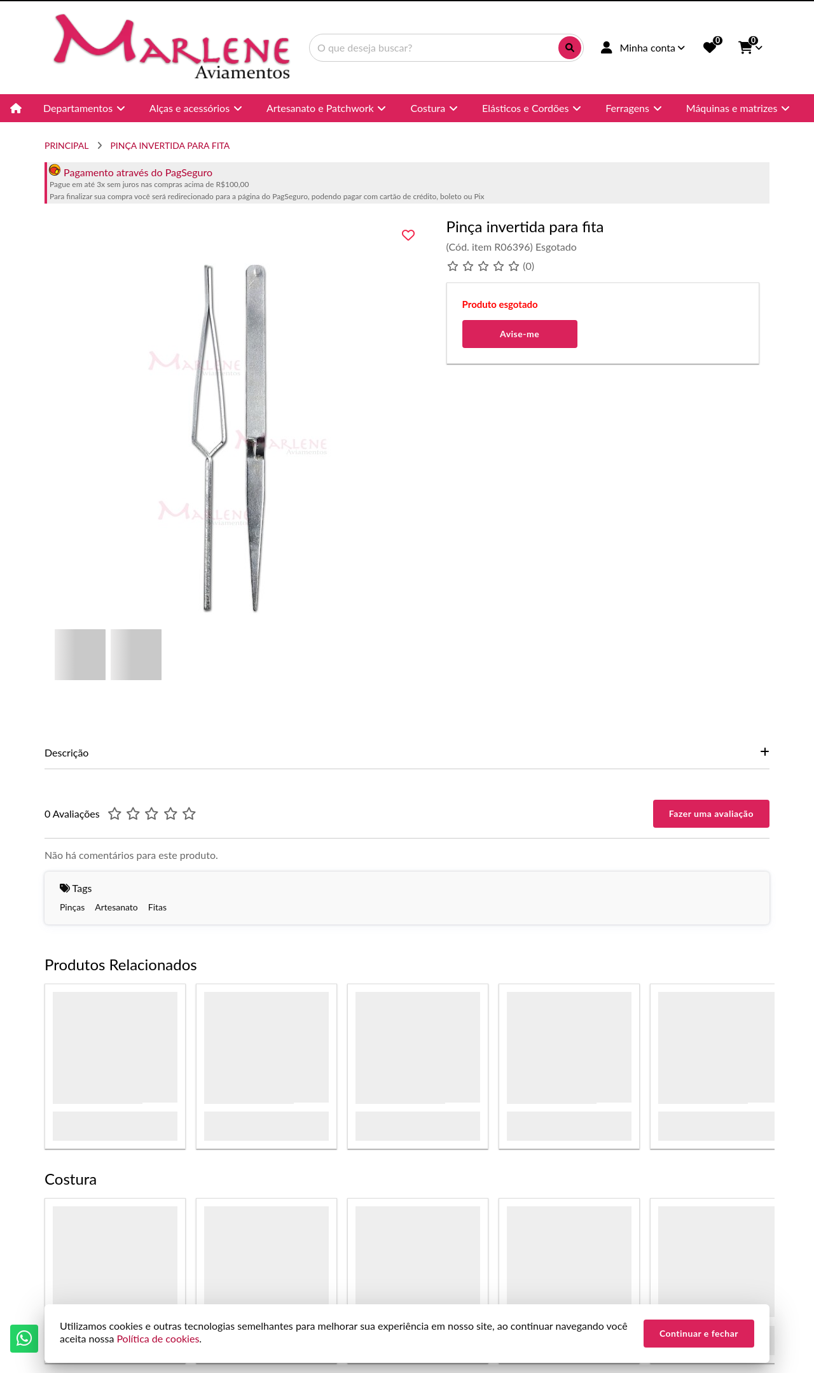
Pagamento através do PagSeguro (130, 172)
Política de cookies (157, 1338)
